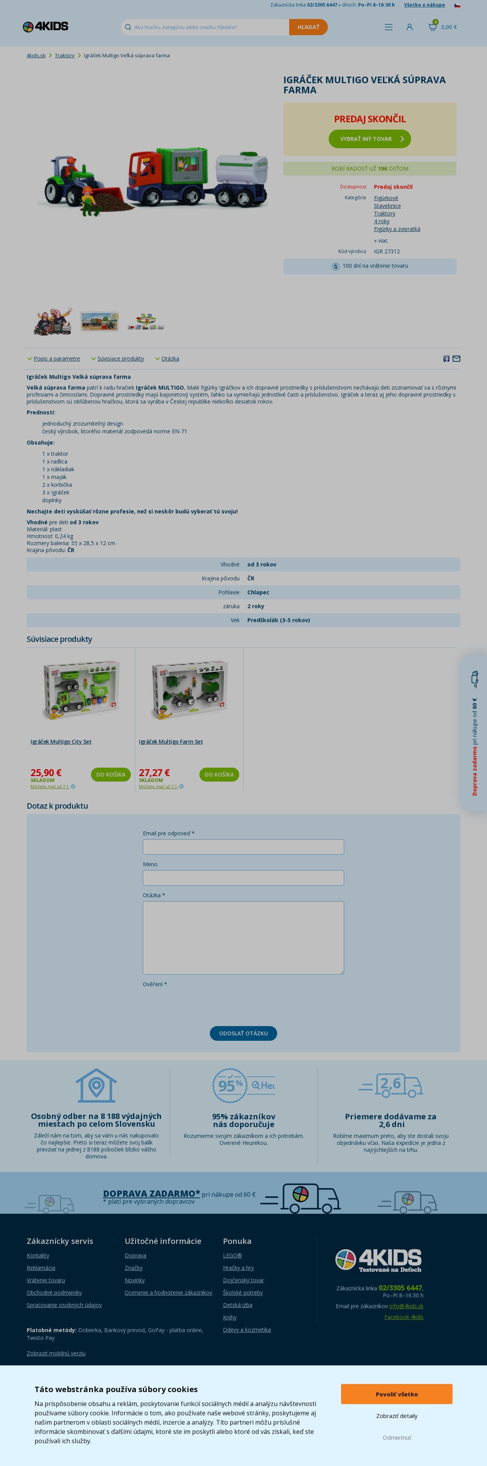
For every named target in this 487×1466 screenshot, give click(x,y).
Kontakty (38, 1255)
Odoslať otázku (243, 1033)
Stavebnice (387, 205)
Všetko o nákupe (424, 5)
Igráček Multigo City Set (61, 741)
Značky (133, 1267)
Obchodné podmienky (54, 1292)
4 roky (381, 221)
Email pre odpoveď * (169, 833)
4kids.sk (36, 55)
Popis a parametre (57, 358)
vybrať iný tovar (372, 138)
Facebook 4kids (404, 1317)
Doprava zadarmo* (151, 1193)
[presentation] (202, 1005)
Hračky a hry (238, 1267)
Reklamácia (41, 1267)
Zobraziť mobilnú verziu (56, 1353)
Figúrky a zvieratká (397, 229)
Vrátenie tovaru (46, 1280)
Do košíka (110, 774)
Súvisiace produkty (121, 358)
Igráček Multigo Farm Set (171, 741)
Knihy (230, 1317)
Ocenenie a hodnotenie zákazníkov (168, 1292)
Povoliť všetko (397, 1394)
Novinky (135, 1280)
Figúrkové (386, 198)
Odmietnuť (397, 1437)
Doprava (135, 1255)
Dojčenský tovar (243, 1280)
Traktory (65, 55)
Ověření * (155, 984)
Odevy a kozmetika (247, 1329)
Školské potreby (243, 1292)
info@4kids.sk (406, 1306)
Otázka (170, 358)
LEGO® (232, 1255)
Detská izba (237, 1305)
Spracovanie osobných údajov (64, 1305)
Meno (150, 864)
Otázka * (154, 895)
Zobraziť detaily (397, 1416)
